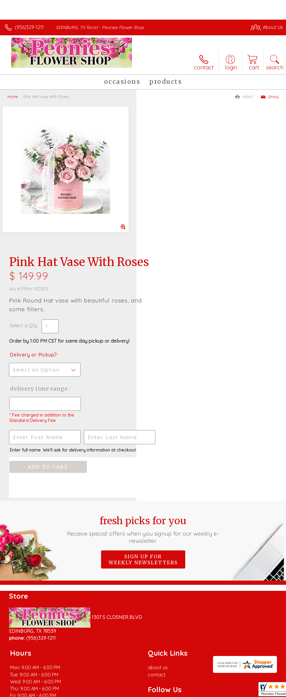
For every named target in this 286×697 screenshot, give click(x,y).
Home (13, 96)
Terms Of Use (144, 679)
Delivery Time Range (175, 249)
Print (244, 97)
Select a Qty (159, 187)
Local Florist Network (223, 679)
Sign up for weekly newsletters (143, 421)
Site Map (260, 679)
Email (270, 97)
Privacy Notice (180, 679)
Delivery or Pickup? (169, 216)
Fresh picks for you (143, 391)
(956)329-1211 (29, 27)
